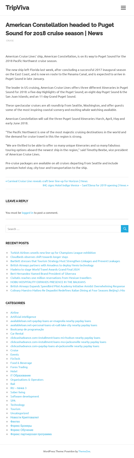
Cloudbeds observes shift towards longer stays (39, 256)
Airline (14, 312)
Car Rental (16, 333)
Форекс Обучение (21, 429)
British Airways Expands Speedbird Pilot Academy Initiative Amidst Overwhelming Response (67, 286)
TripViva (17, 7)
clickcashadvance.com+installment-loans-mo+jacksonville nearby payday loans (58, 341)
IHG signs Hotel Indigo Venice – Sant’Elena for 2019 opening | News (84, 185)
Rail (12, 383)
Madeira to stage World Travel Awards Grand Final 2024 (45, 269)
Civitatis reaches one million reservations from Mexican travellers (50, 277)
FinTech (15, 358)
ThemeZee (84, 451)
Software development (24, 396)
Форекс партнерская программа (31, 434)
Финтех (15, 421)
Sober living (17, 392)
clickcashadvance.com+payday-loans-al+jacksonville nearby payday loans (54, 346)
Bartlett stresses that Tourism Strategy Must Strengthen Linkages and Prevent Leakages (65, 261)
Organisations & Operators (26, 379)
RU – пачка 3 (18, 388)
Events (14, 354)
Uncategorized (19, 413)
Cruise (10, 40)
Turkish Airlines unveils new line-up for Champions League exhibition (53, 252)
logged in (27, 212)
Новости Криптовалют (24, 417)
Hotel (13, 371)
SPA (13, 400)
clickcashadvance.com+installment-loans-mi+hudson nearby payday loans (55, 337)
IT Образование (20, 375)
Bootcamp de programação (27, 329)
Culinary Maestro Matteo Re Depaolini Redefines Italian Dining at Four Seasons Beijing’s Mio (67, 290)
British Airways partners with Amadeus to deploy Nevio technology (52, 265)
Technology (17, 404)
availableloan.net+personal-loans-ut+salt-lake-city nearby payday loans (53, 325)
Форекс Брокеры (21, 425)
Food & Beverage (21, 362)
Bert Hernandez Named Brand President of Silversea (43, 273)
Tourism (15, 409)
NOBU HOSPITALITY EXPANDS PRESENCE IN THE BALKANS (48, 282)
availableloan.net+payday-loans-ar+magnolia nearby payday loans (50, 321)
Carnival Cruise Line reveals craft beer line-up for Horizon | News (47, 181)
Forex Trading (19, 367)
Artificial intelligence (23, 316)
